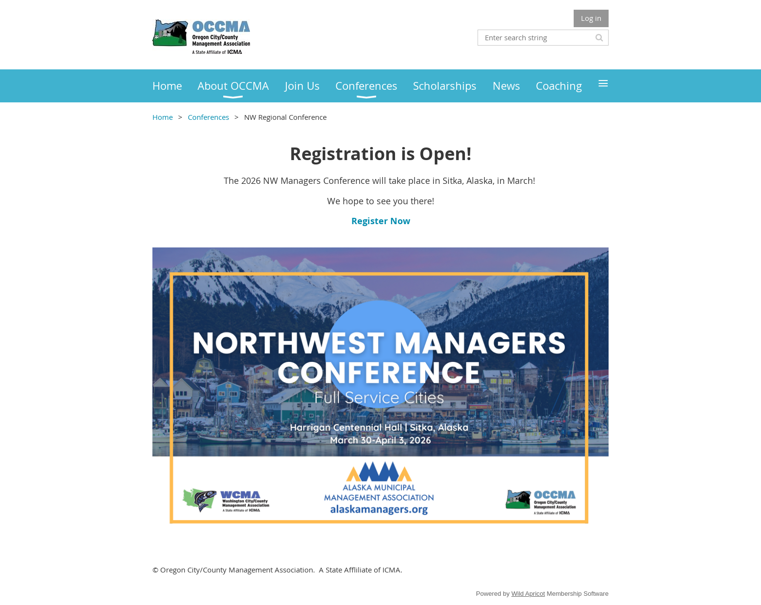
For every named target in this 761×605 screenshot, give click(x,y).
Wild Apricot (528, 593)
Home (162, 117)
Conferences (208, 117)
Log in (591, 18)
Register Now (380, 221)
